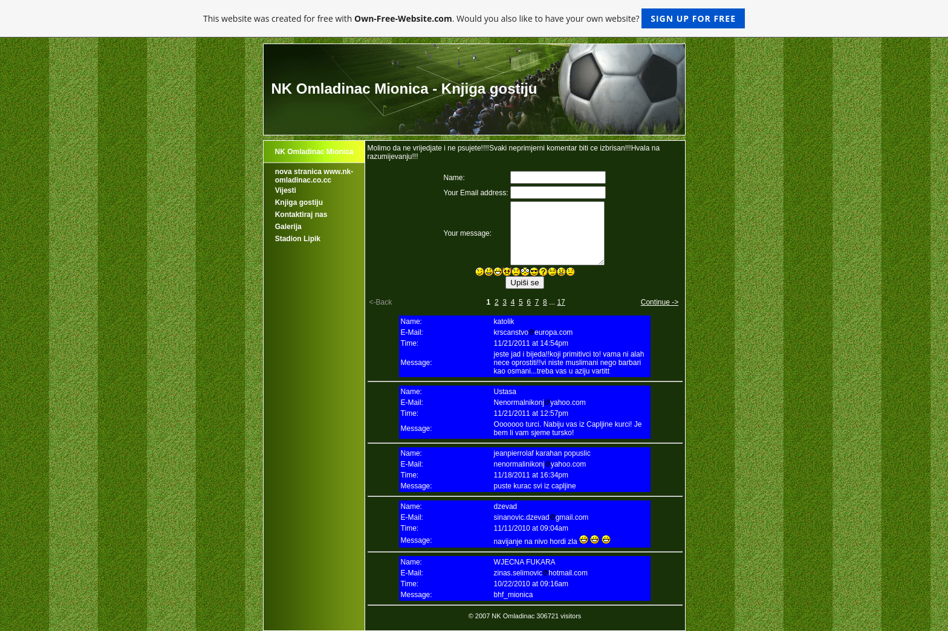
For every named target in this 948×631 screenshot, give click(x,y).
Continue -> (659, 302)
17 (561, 302)
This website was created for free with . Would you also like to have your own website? (474, 18)
